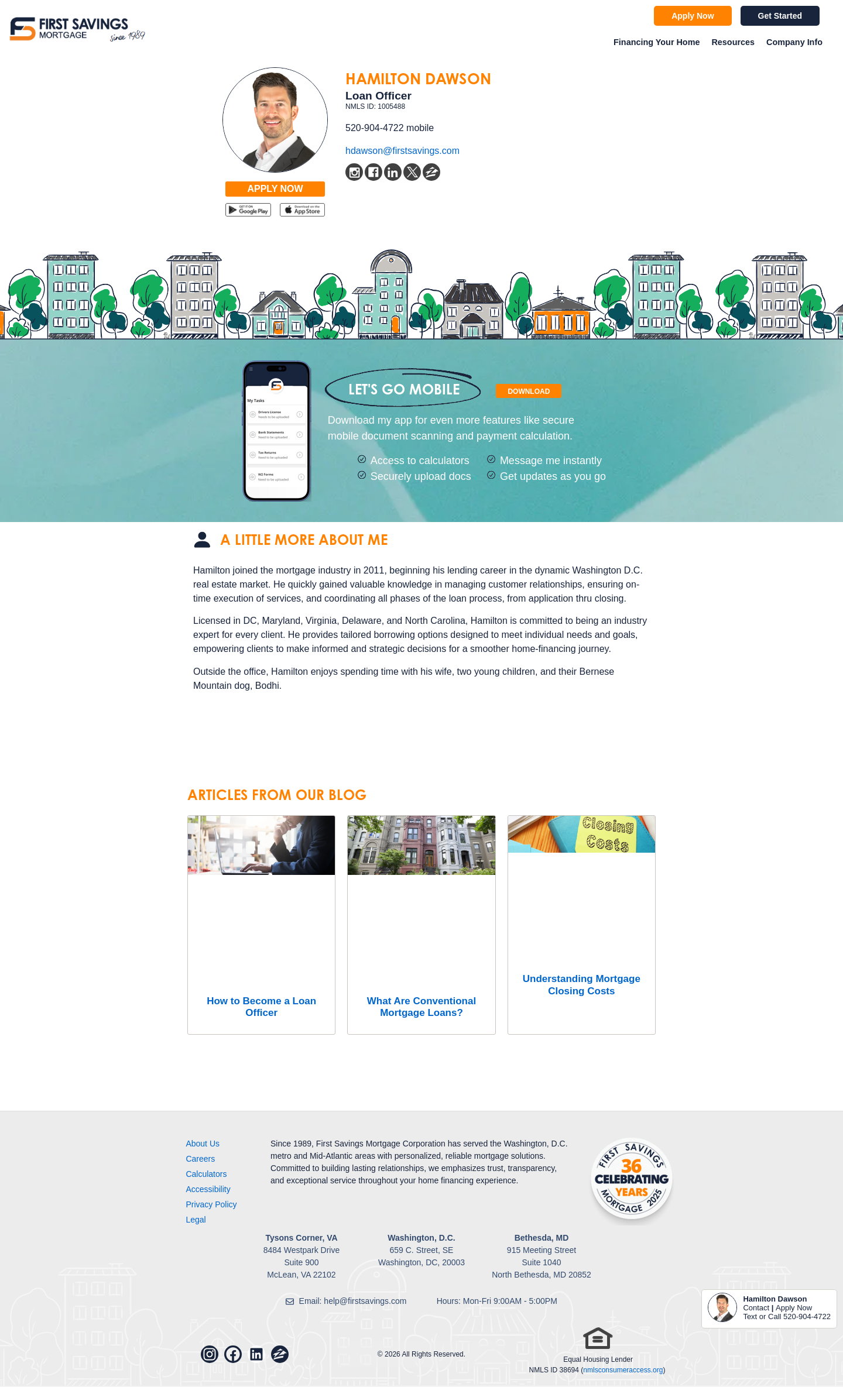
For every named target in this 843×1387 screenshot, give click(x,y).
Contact (756, 1307)
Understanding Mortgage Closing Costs (581, 984)
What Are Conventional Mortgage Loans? (421, 1006)
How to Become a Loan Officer (261, 1006)
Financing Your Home (657, 42)
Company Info (794, 42)
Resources (733, 42)
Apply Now (794, 1307)
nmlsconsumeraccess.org (623, 1370)
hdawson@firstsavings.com (402, 151)
